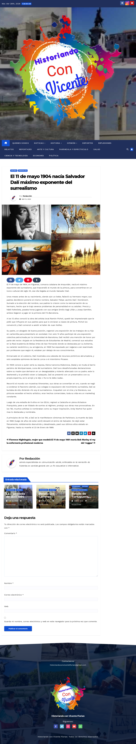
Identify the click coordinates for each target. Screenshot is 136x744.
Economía (38, 156)
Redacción (27, 196)
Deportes (87, 143)
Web (6, 606)
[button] (128, 149)
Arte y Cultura (45, 149)
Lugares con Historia (79, 490)
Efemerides (11, 490)
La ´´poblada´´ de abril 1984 (17, 495)
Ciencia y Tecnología (16, 156)
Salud (96, 149)
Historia (56, 143)
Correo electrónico (14, 595)
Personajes (23, 170)
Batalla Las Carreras (46, 495)
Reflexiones (104, 143)
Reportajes (25, 149)
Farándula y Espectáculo (73, 149)
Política (53, 156)
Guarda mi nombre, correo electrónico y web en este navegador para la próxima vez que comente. (50, 621)
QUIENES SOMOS (20, 143)
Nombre (9, 583)
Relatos (9, 149)
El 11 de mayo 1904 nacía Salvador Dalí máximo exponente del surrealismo (47, 182)
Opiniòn (71, 143)
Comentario (10, 533)
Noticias (39, 143)
